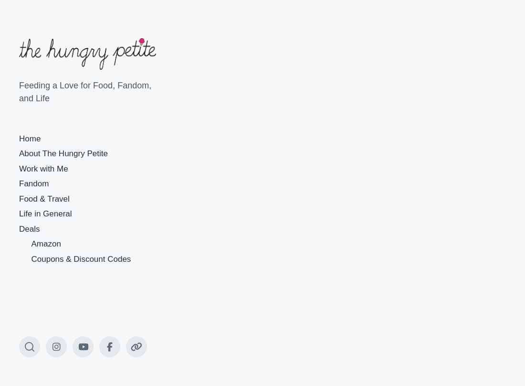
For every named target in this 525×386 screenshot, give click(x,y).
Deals (29, 229)
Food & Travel (44, 199)
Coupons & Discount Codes (81, 259)
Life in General (45, 213)
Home (30, 138)
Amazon (46, 243)
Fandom (34, 183)
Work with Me (43, 168)
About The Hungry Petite (63, 153)
